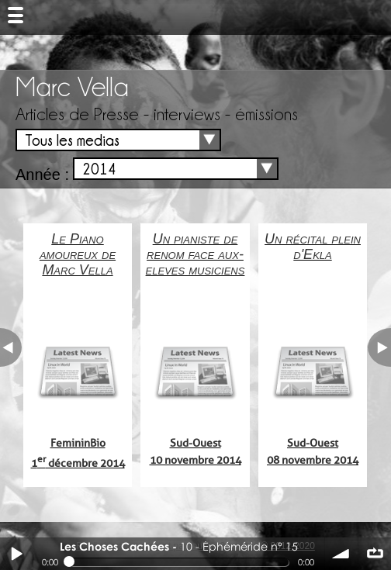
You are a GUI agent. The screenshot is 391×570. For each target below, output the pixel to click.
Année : (42, 174)
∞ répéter (374, 553)
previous (11, 347)
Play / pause (16, 553)
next (379, 347)
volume (341, 553)
